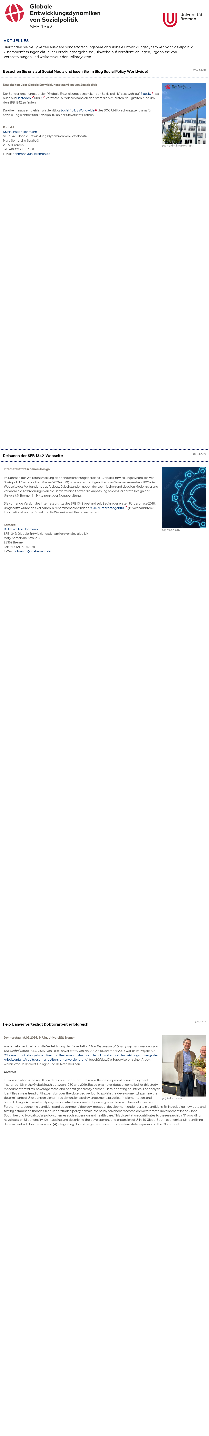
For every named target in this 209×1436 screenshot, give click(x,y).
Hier (7, 939)
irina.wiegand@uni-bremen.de (35, 1245)
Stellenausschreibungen (74, 1198)
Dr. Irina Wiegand (16, 1223)
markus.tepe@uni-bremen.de (34, 1007)
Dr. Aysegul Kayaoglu (18, 760)
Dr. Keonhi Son (14, 787)
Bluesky (145, 94)
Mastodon (23, 98)
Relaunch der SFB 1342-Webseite (33, 173)
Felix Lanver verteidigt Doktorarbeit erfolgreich (45, 287)
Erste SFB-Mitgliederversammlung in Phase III (43, 827)
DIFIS (40, 1071)
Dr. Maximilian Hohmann (20, 132)
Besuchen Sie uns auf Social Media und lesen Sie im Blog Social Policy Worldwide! (75, 71)
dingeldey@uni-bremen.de (32, 565)
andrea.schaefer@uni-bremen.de (37, 586)
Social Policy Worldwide (77, 110)
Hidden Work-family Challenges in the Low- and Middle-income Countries (69, 604)
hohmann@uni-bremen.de (31, 154)
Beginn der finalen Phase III (27, 1128)
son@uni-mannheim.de (29, 809)
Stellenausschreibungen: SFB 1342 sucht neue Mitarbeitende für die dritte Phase (75, 1264)
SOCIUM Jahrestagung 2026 (28, 1026)
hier (125, 1189)
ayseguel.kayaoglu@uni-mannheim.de (40, 778)
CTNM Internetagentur (107, 225)
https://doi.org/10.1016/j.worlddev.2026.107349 (94, 666)
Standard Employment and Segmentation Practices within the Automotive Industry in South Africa (92, 405)
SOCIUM (58, 1049)
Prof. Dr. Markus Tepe (17, 985)
